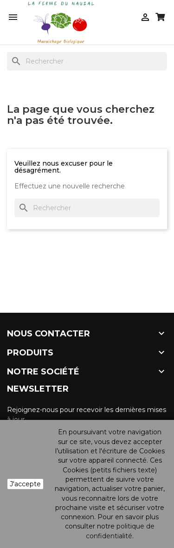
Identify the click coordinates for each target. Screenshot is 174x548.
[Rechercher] (87, 61)
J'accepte (25, 484)
